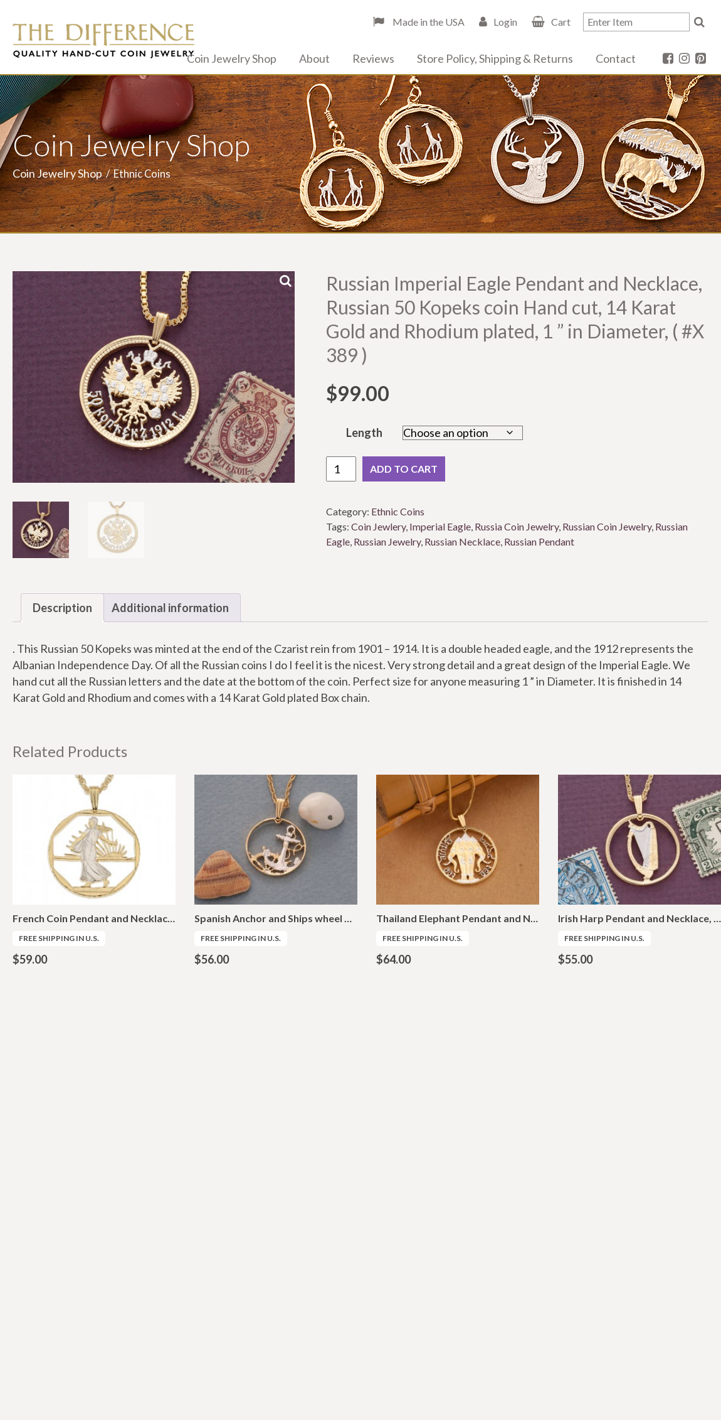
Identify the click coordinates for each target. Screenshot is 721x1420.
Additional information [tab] (170, 608)
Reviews (373, 58)
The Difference (103, 41)
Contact (616, 58)
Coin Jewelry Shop (231, 58)
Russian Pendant (539, 541)
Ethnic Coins (397, 511)
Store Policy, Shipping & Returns (495, 58)
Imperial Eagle (440, 526)
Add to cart (404, 469)
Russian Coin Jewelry (606, 526)
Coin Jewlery (378, 526)
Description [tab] (62, 608)
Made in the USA (428, 22)
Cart (561, 22)
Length (364, 432)
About (314, 58)
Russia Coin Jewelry (517, 526)
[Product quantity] (341, 468)
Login (505, 22)
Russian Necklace (462, 541)
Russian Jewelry (387, 541)
